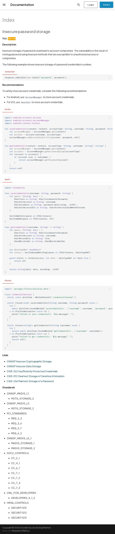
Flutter (8, 280)
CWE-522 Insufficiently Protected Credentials (32, 371)
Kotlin (8, 109)
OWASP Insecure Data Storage (24, 366)
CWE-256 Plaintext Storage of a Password (30, 381)
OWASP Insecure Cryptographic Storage (29, 361)
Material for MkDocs (21, 531)
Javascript (10, 71)
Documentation (22, 5)
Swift (7, 179)
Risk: (9, 38)
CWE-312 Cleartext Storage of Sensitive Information (35, 376)
